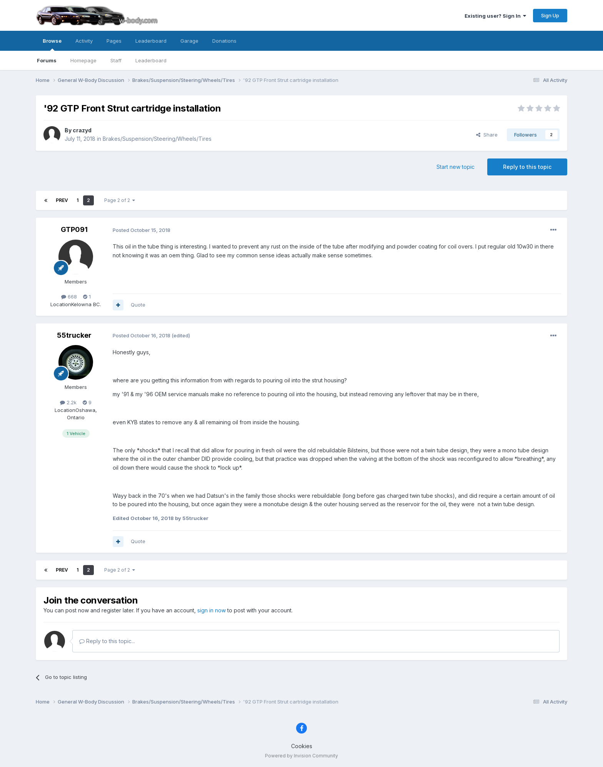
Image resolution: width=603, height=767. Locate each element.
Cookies (301, 746)
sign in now (211, 610)
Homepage (83, 60)
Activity (84, 41)
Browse (52, 44)
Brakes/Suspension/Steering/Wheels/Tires (157, 138)
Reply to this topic (527, 166)
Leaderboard (151, 60)
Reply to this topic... (107, 641)
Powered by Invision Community (301, 756)
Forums (47, 60)
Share (487, 135)
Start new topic (455, 166)
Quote (138, 305)
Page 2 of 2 (119, 200)
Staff (116, 60)
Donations (224, 41)
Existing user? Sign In (495, 16)
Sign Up (550, 15)
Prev (62, 200)
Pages (114, 41)
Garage (189, 41)
